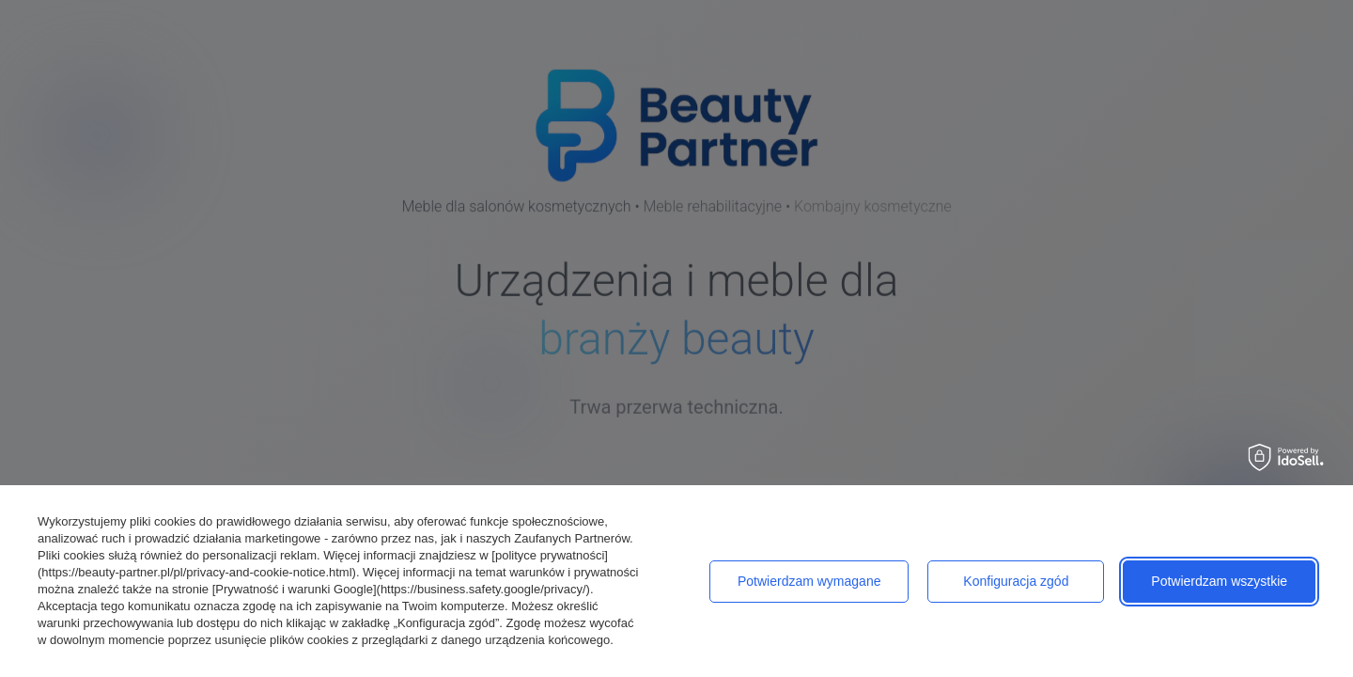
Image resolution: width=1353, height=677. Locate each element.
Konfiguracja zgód (1015, 581)
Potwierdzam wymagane (809, 581)
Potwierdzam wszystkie (1219, 581)
